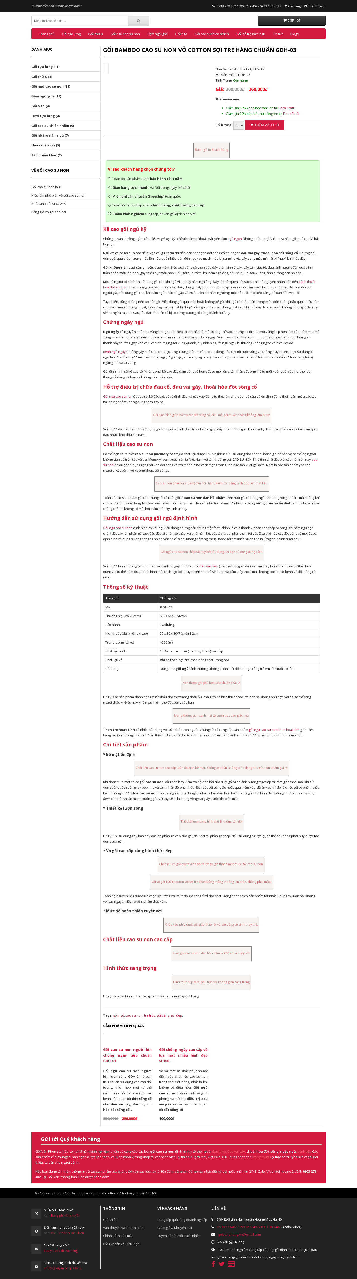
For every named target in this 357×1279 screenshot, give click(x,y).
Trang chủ (46, 34)
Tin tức (278, 34)
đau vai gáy (208, 566)
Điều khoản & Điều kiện (67, 1233)
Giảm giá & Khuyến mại (174, 1227)
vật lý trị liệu (262, 1157)
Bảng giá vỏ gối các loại (48, 212)
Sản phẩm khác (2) (46, 155)
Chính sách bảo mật (118, 1235)
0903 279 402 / (248, 6)
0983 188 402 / (270, 6)
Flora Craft (286, 108)
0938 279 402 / (227, 6)
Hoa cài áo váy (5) (45, 145)
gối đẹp (176, 1015)
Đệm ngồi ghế (157, 34)
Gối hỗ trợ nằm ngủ (250, 34)
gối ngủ (118, 1015)
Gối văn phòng (51, 1193)
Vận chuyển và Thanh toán (123, 1227)
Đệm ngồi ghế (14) (46, 96)
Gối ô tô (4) (40, 106)
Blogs (294, 34)
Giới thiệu (110, 1219)
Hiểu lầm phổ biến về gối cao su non (58, 195)
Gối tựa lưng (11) (45, 66)
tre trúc (149, 1015)
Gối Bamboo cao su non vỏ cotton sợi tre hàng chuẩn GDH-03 (111, 1193)
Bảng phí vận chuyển (65, 1215)
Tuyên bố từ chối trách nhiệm (179, 1235)
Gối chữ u (95, 34)
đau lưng (219, 1151)
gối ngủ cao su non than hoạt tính (274, 729)
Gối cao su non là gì (46, 187)
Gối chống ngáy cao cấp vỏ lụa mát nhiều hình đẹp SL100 (183, 1055)
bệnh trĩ (303, 1151)
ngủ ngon (235, 238)
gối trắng (162, 1015)
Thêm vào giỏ (264, 125)
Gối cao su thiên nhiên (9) (52, 125)
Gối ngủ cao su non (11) (50, 86)
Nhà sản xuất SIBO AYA (48, 203)
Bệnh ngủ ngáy (114, 351)
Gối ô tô (181, 34)
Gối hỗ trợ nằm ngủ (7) (50, 135)
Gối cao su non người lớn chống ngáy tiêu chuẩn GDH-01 (127, 1055)
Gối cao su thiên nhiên (212, 34)
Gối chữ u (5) (41, 76)
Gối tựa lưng (71, 34)
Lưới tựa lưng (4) (45, 116)
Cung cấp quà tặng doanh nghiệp (182, 1219)
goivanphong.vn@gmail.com (239, 1234)
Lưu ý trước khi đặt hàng (61, 1251)
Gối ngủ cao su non (125, 34)
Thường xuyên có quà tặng (62, 1268)
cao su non (134, 1015)
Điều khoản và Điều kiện (121, 1244)
